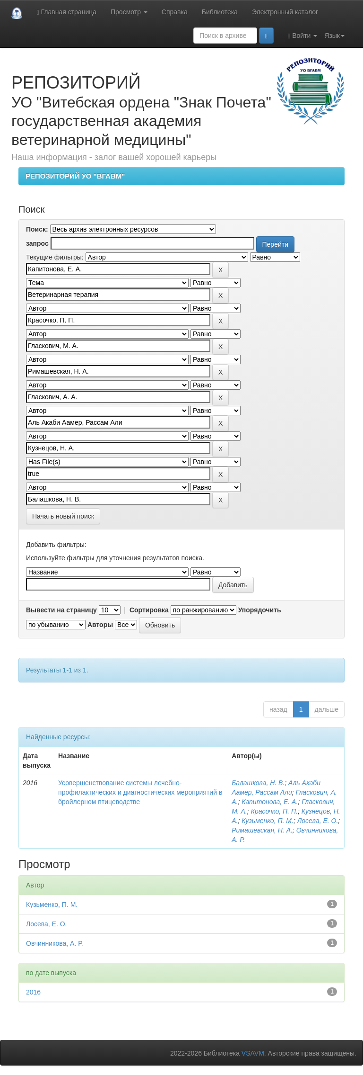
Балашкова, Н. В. (258, 783)
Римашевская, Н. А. (262, 830)
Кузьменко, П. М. (268, 820)
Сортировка (149, 610)
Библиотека (220, 12)
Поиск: (37, 229)
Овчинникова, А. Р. (54, 943)
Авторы (100, 624)
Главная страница (66, 12)
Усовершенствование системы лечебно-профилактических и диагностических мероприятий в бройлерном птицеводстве (140, 792)
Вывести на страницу (61, 610)
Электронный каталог (285, 12)
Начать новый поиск (63, 516)
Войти (302, 36)
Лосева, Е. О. (317, 820)
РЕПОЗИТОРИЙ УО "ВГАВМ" (75, 176)
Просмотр (129, 12)
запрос (37, 243)
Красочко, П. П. (274, 811)
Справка (175, 12)
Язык (334, 35)
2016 (33, 992)
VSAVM (253, 1053)
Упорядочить (259, 610)
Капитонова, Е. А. (270, 802)
